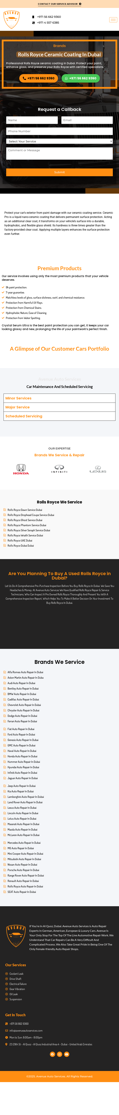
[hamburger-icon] (113, 19)
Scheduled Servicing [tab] (23, 416)
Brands (59, 45)
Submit (59, 172)
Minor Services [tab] (18, 398)
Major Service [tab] (17, 407)
